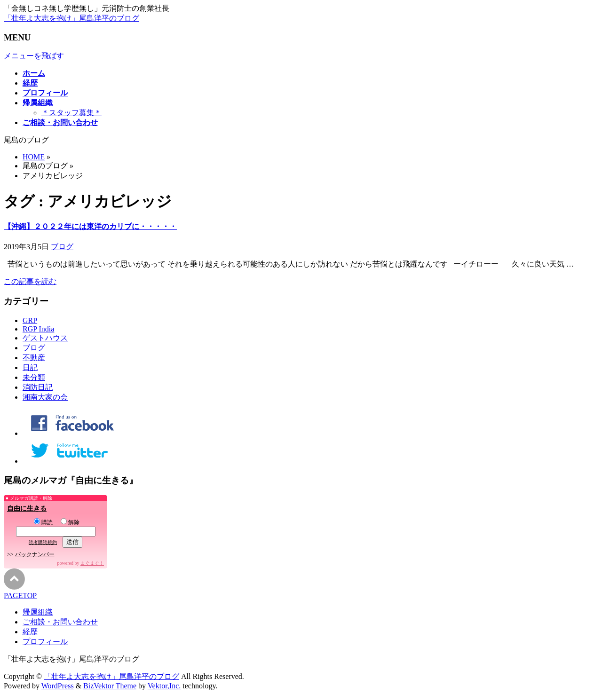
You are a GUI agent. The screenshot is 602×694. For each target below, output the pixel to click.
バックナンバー (35, 554)
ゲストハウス (45, 338)
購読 (43, 522)
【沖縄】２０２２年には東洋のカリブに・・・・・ (90, 226)
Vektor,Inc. (164, 686)
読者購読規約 (43, 542)
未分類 (34, 377)
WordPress (57, 686)
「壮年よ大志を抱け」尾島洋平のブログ (71, 18)
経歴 (30, 632)
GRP (30, 320)
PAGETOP (20, 595)
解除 (70, 522)
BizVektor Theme (109, 686)
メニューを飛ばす (34, 56)
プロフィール (45, 642)
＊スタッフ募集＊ (71, 113)
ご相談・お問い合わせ (60, 622)
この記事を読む (30, 281)
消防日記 (38, 387)
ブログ (62, 247)
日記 (30, 367)
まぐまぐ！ (92, 563)
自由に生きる (27, 508)
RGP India (38, 329)
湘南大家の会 (45, 397)
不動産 (34, 358)
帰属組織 (38, 612)
